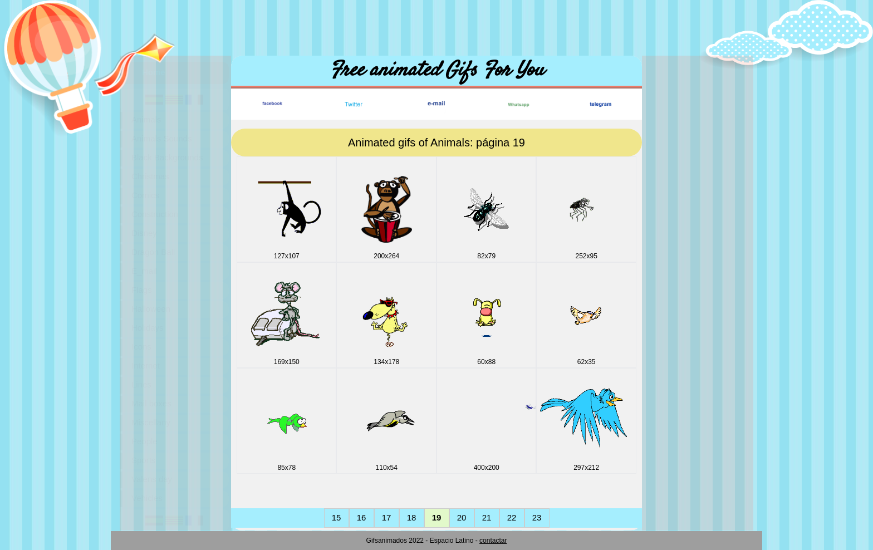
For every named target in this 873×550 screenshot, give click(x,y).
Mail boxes (151, 403)
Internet (145, 365)
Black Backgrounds (167, 157)
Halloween (150, 308)
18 (411, 517)
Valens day (151, 479)
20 (462, 517)
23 (537, 517)
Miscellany (150, 422)
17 (386, 517)
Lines (141, 384)
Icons (141, 346)
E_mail (144, 271)
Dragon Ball (153, 252)
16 (361, 517)
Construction (154, 214)
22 (512, 517)
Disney (144, 233)
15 (336, 517)
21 (487, 517)
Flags (141, 289)
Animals (146, 119)
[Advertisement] (436, 25)
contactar (493, 540)
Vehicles (147, 498)
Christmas (150, 176)
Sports (143, 460)
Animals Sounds (161, 138)
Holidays (147, 327)
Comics (145, 195)
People (144, 441)
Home (153, 72)
